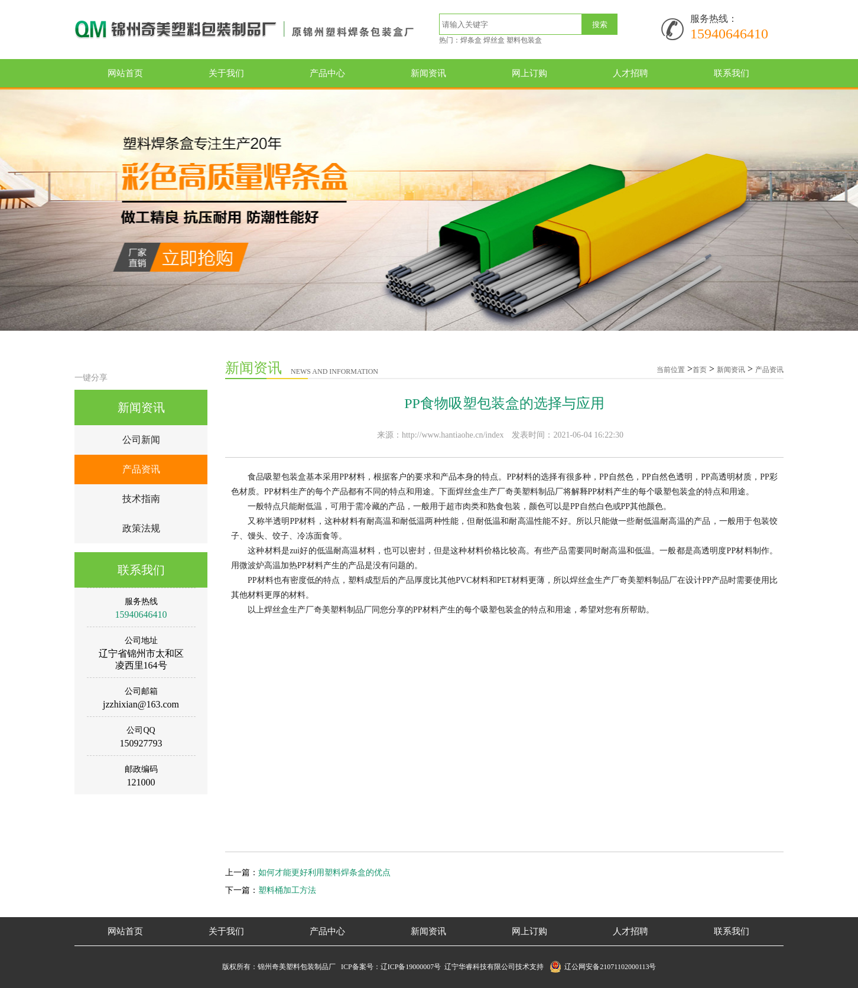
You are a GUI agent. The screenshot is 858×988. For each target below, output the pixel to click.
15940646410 (729, 33)
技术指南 (141, 499)
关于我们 (226, 73)
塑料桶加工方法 (287, 890)
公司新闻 (141, 440)
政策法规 (141, 528)
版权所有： (240, 967)
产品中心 (327, 73)
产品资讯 (141, 469)
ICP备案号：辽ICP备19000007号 (392, 967)
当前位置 (670, 370)
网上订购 (529, 73)
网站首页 (125, 73)
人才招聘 (630, 73)
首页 (700, 370)
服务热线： (713, 19)
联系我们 (731, 73)
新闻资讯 (428, 73)
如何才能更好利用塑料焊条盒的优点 (324, 872)
